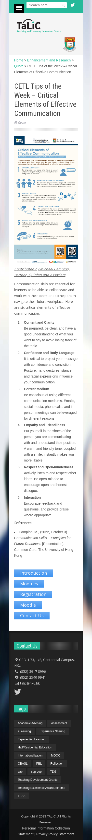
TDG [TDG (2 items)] (53, 771)
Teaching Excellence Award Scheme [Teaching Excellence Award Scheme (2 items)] (41, 788)
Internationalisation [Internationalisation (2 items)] (30, 755)
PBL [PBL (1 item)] (39, 763)
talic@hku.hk (30, 683)
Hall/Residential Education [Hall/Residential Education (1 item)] (35, 747)
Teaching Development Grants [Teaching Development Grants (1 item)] (37, 779)
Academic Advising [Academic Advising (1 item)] (30, 723)
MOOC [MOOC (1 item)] (55, 755)
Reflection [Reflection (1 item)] (56, 763)
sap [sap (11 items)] (20, 771)
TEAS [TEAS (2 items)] (22, 796)
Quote (22, 122)
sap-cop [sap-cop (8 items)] (36, 771)
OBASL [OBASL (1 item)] (23, 763)
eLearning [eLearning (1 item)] (24, 731)
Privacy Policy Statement (55, 834)
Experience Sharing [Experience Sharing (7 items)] (52, 731)
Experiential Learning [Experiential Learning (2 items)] (32, 739)
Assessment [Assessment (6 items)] (59, 723)
